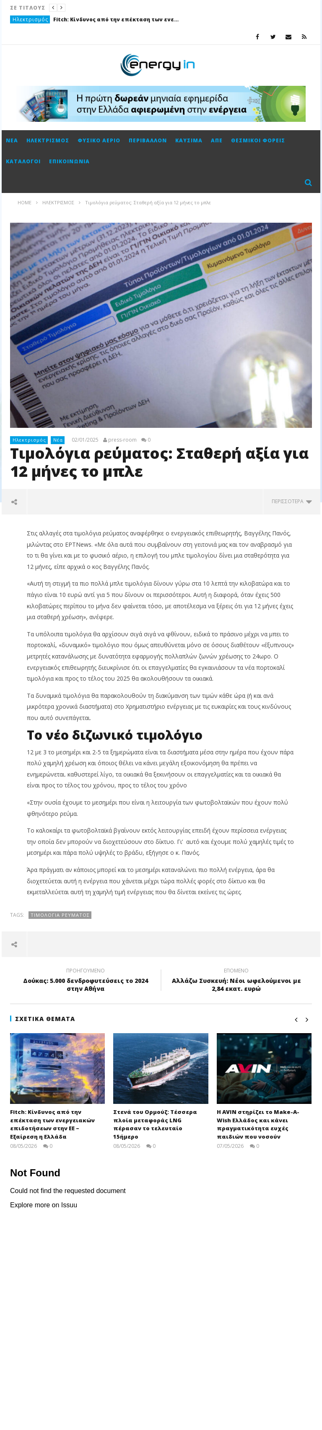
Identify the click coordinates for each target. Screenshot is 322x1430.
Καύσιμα (189, 140)
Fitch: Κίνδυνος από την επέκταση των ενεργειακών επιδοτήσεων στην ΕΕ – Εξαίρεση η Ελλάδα (116, 19)
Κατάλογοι (23, 161)
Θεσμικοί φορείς (258, 140)
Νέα (12, 140)
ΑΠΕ (217, 140)
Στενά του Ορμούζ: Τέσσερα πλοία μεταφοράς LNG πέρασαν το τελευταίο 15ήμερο (155, 1124)
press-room (122, 439)
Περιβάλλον (148, 140)
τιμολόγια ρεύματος (60, 915)
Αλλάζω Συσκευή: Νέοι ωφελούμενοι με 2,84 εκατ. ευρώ (236, 981)
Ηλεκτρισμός (30, 19)
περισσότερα (292, 501)
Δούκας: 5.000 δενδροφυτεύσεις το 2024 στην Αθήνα (85, 981)
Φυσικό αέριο (99, 140)
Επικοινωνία (69, 161)
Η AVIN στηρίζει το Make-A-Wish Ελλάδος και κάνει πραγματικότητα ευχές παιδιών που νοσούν (258, 1124)
